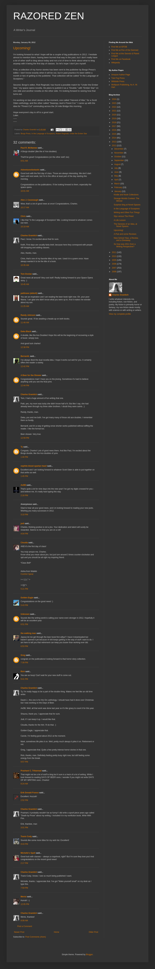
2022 (114, 107)
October (118, 156)
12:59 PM (25, 438)
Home (56, 932)
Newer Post (19, 932)
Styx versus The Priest (124, 216)
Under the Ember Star (78, 133)
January (118, 191)
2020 (114, 115)
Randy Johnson (28, 315)
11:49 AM (25, 322)
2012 (114, 145)
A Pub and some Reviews (125, 234)
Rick (23, 671)
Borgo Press (26, 133)
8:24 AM (24, 784)
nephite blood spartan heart (34, 466)
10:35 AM (25, 265)
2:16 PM (24, 495)
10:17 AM (25, 207)
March (117, 183)
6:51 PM (24, 624)
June (116, 172)
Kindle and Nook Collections (126, 195)
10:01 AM (25, 191)
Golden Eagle (27, 597)
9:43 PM (24, 844)
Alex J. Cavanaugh (29, 200)
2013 (114, 142)
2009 (114, 260)
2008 (114, 264)
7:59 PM (24, 888)
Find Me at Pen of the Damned (124, 50)
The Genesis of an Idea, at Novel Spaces (125, 225)
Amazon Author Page (120, 75)
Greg (23, 655)
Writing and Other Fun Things (127, 212)
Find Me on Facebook (120, 59)
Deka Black (26, 331)
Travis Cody (26, 836)
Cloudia (24, 542)
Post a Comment (24, 926)
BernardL (25, 356)
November (119, 153)
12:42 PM (25, 366)
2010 (114, 256)
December (119, 149)
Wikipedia (115, 62)
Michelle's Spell (28, 853)
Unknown (25, 614)
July (116, 168)
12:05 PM (25, 904)
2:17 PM (24, 863)
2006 (114, 271)
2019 (114, 118)
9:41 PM (24, 679)
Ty (22, 447)
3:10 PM (24, 514)
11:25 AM (25, 306)
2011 (114, 252)
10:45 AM (25, 284)
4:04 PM (24, 534)
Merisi (23, 896)
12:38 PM (25, 347)
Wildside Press (117, 81)
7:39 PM (24, 662)
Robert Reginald (62, 133)
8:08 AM (24, 920)
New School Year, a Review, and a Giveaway (126, 239)
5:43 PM (24, 605)
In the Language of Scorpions (43, 133)
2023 (114, 103)
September (119, 160)
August (117, 164)
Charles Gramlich (29, 235)
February (118, 187)
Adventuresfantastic (30, 170)
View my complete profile (120, 314)
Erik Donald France (30, 792)
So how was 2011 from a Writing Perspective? (125, 245)
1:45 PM (24, 476)
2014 (114, 138)
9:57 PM (24, 762)
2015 (114, 134)
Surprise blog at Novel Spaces (127, 205)
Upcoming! (22, 48)
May (116, 176)
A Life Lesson (120, 220)
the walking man (28, 633)
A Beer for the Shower (31, 375)
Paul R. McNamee (29, 148)
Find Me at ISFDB (119, 47)
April (116, 180)
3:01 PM (24, 827)
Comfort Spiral (27, 574)
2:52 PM (24, 800)
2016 (114, 130)
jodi (22, 523)
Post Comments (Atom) (35, 937)
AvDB (23, 485)
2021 (114, 111)
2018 (114, 122)
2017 (114, 126)
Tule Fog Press (118, 78)
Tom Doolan (26, 274)
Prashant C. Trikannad (31, 771)
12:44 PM (25, 385)
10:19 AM (25, 226)
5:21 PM (24, 589)
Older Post (93, 932)
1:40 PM (24, 457)
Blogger (89, 954)
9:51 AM (24, 161)
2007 (114, 268)
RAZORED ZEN (48, 15)
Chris (23, 216)
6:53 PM (24, 646)
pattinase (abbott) (29, 293)
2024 (114, 99)
